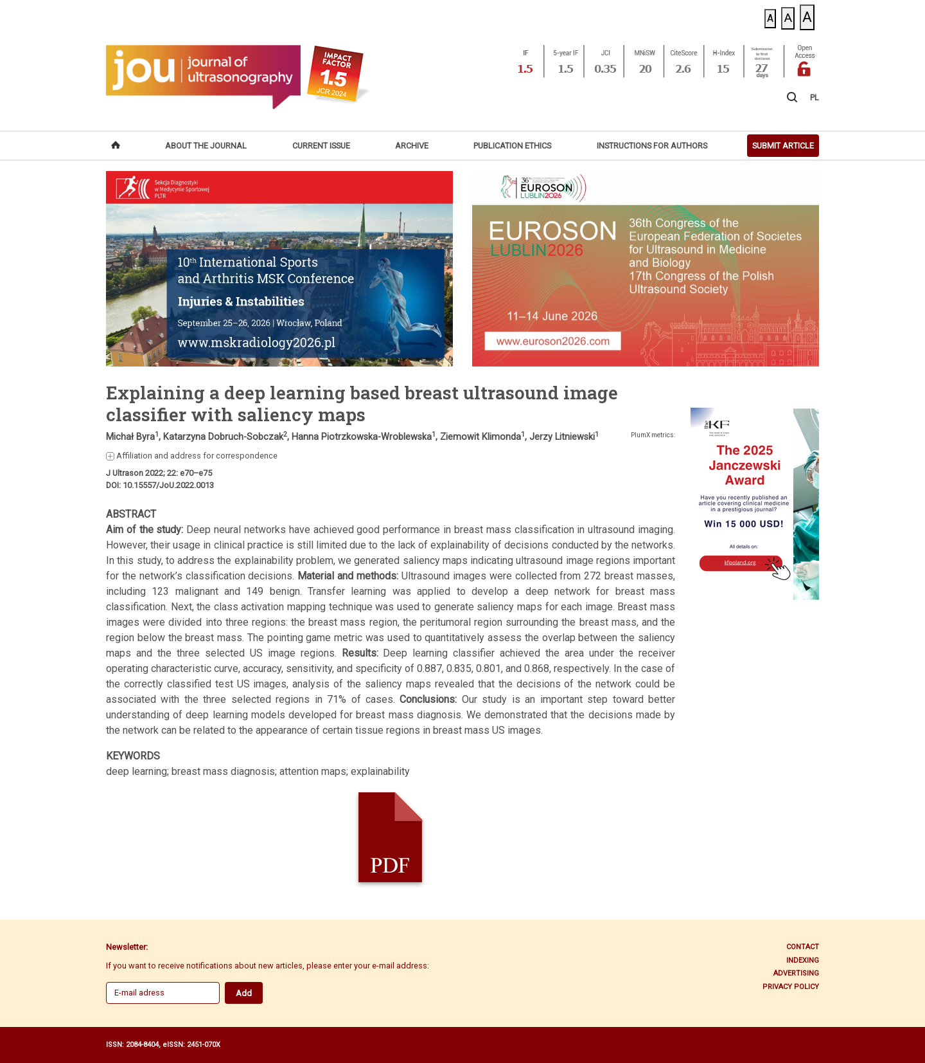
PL (814, 97)
